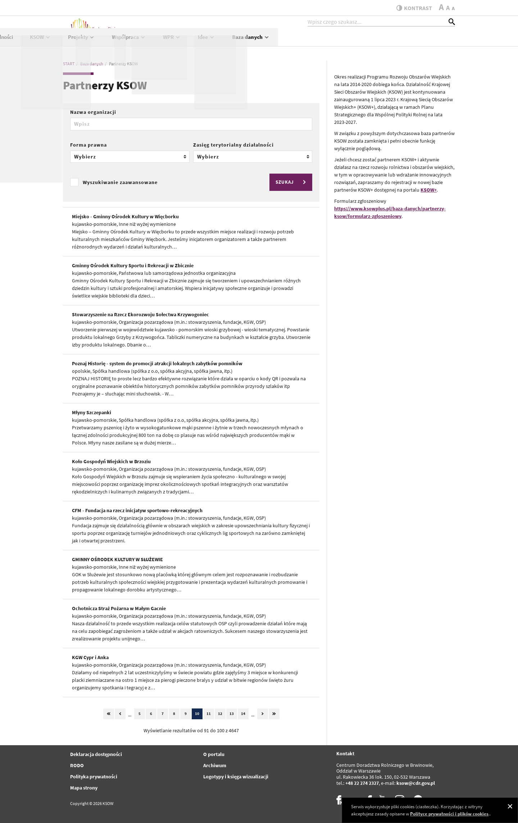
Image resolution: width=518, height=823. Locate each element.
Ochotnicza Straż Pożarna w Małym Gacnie (119, 608)
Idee (383, 42)
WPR (349, 42)
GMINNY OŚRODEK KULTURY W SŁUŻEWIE (117, 559)
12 (220, 713)
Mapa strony (83, 787)
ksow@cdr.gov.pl (415, 783)
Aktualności (176, 42)
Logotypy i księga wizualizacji (235, 776)
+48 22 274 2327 (362, 783)
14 (243, 713)
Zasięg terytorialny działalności (233, 145)
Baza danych (428, 42)
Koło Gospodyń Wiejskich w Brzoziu (111, 461)
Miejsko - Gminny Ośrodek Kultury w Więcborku (125, 216)
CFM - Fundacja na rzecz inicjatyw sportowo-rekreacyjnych (137, 510)
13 (232, 713)
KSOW (217, 42)
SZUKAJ (292, 182)
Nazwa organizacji (93, 112)
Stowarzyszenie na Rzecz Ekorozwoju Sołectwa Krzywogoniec (140, 314)
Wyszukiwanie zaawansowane (120, 182)
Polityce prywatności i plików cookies (449, 814)
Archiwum (214, 765)
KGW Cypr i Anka (90, 657)
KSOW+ (429, 190)
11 (208, 713)
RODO (77, 765)
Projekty (258, 42)
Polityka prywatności (93, 776)
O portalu (213, 754)
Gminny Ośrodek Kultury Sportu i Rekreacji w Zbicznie (133, 265)
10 (197, 713)
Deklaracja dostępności (96, 754)
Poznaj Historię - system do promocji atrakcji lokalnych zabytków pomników (157, 363)
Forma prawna (88, 145)
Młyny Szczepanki (91, 412)
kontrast (411, 8)
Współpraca (306, 42)
